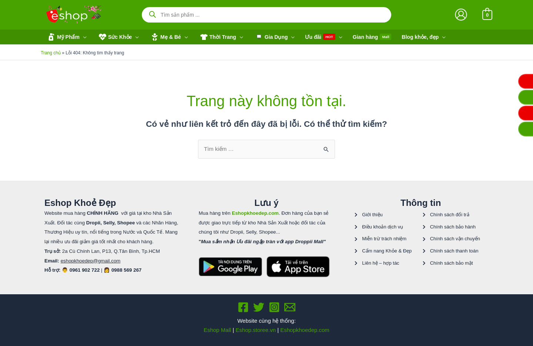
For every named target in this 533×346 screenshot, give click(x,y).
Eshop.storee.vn (256, 330)
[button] (66, 37)
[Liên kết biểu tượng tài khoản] (461, 14)
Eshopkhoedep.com (304, 330)
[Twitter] (258, 307)
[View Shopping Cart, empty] (487, 14)
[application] (83, 37)
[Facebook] (243, 307)
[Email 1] (289, 307)
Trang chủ (51, 52)
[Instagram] (274, 307)
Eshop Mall (217, 330)
